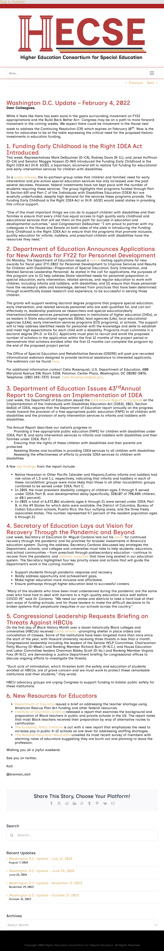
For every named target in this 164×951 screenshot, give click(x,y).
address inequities (74, 556)
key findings (26, 466)
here (55, 361)
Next (150, 83)
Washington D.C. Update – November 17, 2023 (45, 883)
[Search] (11, 835)
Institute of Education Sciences (40, 712)
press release (25, 177)
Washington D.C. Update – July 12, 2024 (41, 859)
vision (118, 537)
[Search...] (82, 835)
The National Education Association (43, 735)
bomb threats (65, 631)
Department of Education (35, 704)
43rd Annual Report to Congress (116, 400)
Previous (136, 83)
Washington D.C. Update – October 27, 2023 (44, 895)
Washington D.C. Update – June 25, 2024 (41, 871)
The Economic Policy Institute (39, 727)
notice (95, 260)
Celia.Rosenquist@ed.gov (82, 377)
